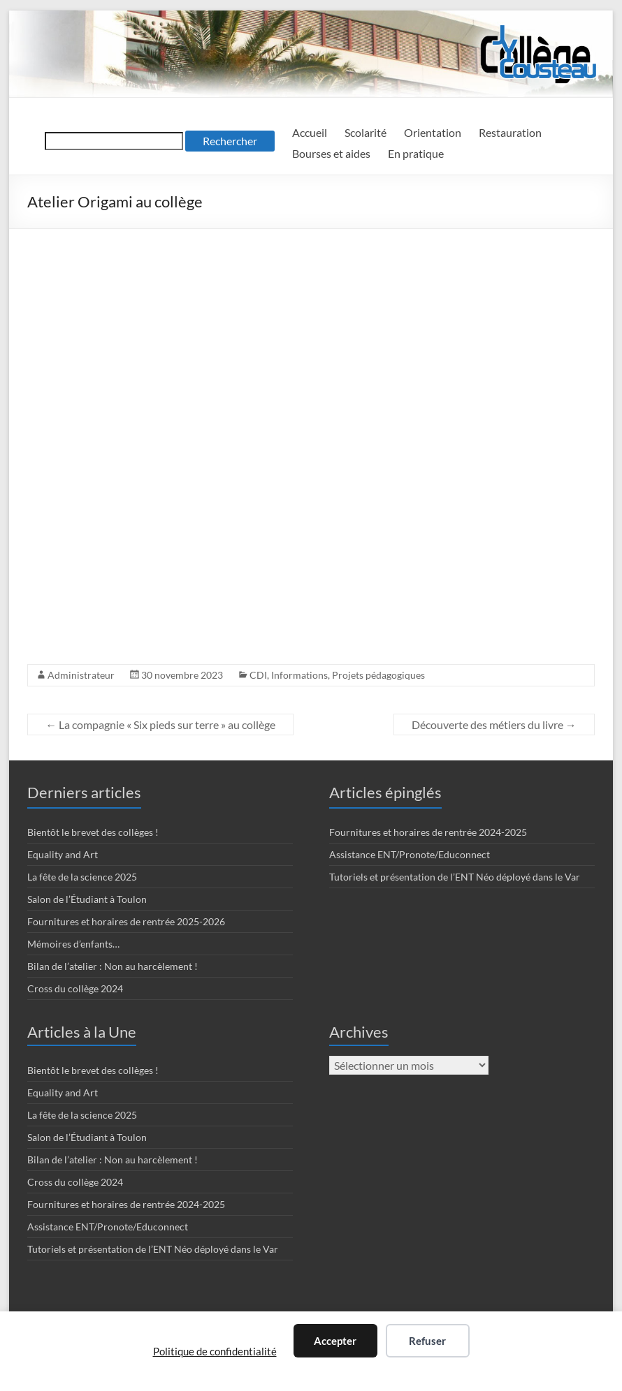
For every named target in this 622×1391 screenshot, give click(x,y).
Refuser (427, 1340)
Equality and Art (62, 854)
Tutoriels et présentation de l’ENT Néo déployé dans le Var (454, 877)
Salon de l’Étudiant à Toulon (87, 899)
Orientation (432, 132)
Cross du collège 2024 (75, 988)
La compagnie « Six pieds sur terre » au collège (160, 724)
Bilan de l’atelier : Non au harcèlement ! (112, 966)
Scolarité (365, 132)
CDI (258, 675)
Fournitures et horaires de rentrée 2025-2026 (126, 921)
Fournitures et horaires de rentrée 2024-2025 (428, 832)
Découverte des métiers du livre (494, 724)
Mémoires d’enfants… (73, 944)
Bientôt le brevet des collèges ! (93, 832)
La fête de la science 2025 (82, 877)
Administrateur (81, 675)
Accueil (309, 132)
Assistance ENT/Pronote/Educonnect (409, 854)
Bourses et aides (331, 153)
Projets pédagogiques (378, 675)
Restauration (510, 132)
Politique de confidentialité (215, 1351)
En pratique (416, 153)
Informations (299, 675)
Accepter (335, 1340)
